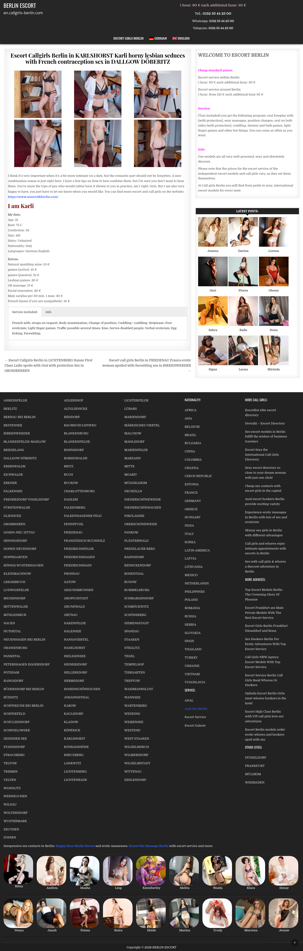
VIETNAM (192, 674)
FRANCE (191, 492)
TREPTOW (132, 681)
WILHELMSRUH (136, 747)
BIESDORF (72, 417)
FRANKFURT (255, 766)
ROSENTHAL (134, 573)
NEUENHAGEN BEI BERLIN (24, 639)
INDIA (189, 525)
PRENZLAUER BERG (139, 549)
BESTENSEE (13, 425)
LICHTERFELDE (136, 400)
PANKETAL (12, 656)
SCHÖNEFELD (14, 713)
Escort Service (195, 717)
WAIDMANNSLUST (138, 689)
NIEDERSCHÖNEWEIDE (142, 499)
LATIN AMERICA (197, 550)
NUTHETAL (12, 631)
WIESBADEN (254, 782)
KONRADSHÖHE (76, 747)
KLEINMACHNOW (17, 573)
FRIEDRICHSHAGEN (79, 557)
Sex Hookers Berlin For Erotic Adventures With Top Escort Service (265, 644)
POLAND (191, 599)
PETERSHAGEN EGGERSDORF (27, 664)
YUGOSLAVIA (195, 682)
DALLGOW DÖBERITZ (20, 458)
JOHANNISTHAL (76, 697)
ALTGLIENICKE (75, 408)
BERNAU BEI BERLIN (20, 417)
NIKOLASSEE (134, 516)
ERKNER (10, 483)
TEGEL (129, 656)
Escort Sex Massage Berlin (149, 846)
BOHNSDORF (74, 450)
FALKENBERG (74, 507)
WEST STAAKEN (136, 738)
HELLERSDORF (75, 672)
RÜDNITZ (11, 697)
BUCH (68, 474)
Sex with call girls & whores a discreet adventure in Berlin (265, 566)
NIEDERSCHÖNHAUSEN (142, 507)
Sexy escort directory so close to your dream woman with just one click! (265, 472)
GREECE (191, 509)
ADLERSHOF (73, 400)
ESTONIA (192, 484)
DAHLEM (71, 499)
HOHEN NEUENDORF (20, 549)
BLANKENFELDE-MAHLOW (25, 441)
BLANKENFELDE (77, 441)
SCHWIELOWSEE (17, 730)
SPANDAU (131, 631)
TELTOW (10, 763)
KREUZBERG (74, 755)
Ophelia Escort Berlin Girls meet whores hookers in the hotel (265, 698)
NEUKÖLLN (133, 491)
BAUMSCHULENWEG (80, 425)
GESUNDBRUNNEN (79, 590)
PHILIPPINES (195, 591)
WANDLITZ (12, 788)
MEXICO (191, 575)
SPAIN (189, 641)
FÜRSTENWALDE (17, 507)
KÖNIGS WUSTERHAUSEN (24, 565)
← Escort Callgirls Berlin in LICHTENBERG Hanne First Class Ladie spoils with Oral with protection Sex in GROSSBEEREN (48, 366)
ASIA (188, 418)
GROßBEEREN (14, 524)
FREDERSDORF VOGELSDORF (26, 499)
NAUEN (9, 623)
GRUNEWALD (74, 606)
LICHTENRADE (75, 780)
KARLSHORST (74, 738)
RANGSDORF (13, 681)
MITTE (129, 466)
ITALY (189, 534)
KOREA (190, 542)
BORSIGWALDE (75, 458)
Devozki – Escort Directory (265, 423)
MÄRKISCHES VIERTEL (142, 425)
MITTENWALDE (16, 606)
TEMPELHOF (134, 664)
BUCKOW (71, 483)
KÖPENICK (72, 730)
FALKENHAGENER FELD (83, 516)
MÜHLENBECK (15, 615)
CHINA (190, 451)
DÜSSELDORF (255, 757)
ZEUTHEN (11, 829)
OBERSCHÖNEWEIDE (140, 524)
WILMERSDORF (136, 755)
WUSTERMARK (15, 821)
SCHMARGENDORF (139, 598)
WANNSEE (132, 697)
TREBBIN (11, 771)
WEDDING (132, 713)
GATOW (70, 582)
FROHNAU (72, 573)
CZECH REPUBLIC (198, 476)
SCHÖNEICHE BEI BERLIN (24, 705)
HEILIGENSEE (75, 656)
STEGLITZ (132, 648)
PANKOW (131, 532)
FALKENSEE (13, 491)
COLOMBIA (193, 459)
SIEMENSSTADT (136, 623)
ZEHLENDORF (135, 780)
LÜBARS (130, 408)
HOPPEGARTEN (15, 557)
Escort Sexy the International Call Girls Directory (262, 454)
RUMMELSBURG (137, 590)
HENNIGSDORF (15, 540)
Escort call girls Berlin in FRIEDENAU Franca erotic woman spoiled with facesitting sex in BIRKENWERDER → (146, 366)
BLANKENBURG (76, 433)
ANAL (189, 700)
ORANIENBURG (15, 648)
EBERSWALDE (15, 466)
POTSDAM (11, 672)
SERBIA (190, 624)
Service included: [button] (25, 312)
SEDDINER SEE (15, 738)
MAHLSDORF (134, 441)
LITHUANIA (194, 567)
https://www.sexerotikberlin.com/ (33, 197)
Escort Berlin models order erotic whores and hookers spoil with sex (265, 734)
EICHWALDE (13, 474)
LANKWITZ (72, 763)
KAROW (70, 705)
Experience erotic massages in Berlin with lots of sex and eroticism (266, 517)
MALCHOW (133, 433)
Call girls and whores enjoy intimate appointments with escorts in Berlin (265, 548)
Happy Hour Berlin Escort (75, 846)
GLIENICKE (12, 516)
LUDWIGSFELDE (16, 590)
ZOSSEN (10, 837)
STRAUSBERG (14, 755)
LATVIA (190, 558)
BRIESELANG (14, 450)
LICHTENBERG (75, 771)
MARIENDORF (135, 417)
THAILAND (193, 649)
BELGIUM (192, 426)
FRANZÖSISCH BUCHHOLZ (84, 540)
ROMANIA (192, 608)
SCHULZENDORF (17, 722)
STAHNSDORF (14, 747)
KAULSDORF (73, 713)
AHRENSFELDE (15, 400)
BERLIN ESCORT (20, 5)
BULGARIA (193, 443)
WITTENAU (133, 771)
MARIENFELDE (136, 450)
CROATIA (192, 468)
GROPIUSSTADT (76, 598)
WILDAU (10, 804)
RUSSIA (190, 616)
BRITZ (68, 466)
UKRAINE (192, 666)
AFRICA (190, 410)
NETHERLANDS (197, 583)
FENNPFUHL (74, 524)
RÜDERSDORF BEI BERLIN (24, 689)
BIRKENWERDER (17, 433)
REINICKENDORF (137, 565)
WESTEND (132, 730)
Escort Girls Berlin (128, 38)
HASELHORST (74, 648)
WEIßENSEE (133, 722)
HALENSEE (72, 631)
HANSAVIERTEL (76, 639)
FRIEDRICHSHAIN (78, 565)
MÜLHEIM (253, 774)
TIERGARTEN (134, 672)
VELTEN (10, 780)
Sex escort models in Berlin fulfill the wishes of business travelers (266, 436)
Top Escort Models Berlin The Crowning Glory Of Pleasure (263, 594)
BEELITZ (10, 408)
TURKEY (191, 657)
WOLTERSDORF (16, 812)
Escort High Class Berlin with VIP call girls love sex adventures (264, 716)
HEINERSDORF (75, 664)
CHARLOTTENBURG (79, 491)
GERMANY (193, 501)
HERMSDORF (74, 681)
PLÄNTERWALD (136, 540)
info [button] (49, 312)
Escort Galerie (195, 725)
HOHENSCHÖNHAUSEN (82, 689)
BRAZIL (190, 435)
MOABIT (130, 474)
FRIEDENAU (73, 532)
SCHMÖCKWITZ (136, 606)
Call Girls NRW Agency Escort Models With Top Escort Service (262, 662)
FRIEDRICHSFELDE (79, 549)
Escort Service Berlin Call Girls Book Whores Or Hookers (264, 680)
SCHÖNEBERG (135, 615)
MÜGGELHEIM (135, 483)
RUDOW (130, 582)
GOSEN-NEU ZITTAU (19, 532)
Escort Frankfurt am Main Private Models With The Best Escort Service (264, 612)
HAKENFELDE (75, 623)
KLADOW (71, 722)
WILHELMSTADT (137, 763)
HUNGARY (193, 517)
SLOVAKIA (193, 633)
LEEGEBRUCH (14, 582)
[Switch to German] (158, 38)
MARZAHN (132, 458)
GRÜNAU (71, 615)
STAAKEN (131, 639)
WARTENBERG (135, 705)
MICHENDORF (15, 598)
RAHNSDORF (134, 557)
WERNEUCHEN (15, 796)
